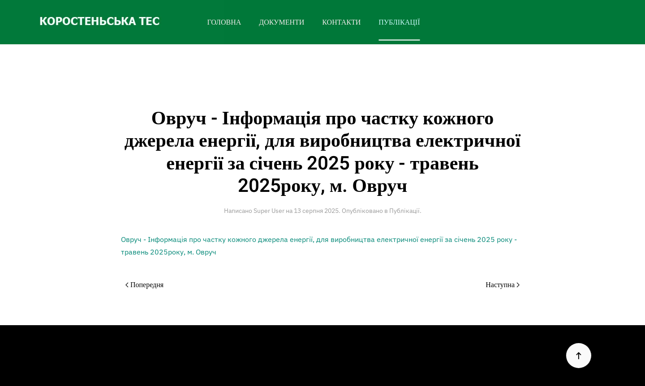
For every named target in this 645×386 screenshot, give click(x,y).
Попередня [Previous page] (144, 285)
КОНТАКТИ (341, 22)
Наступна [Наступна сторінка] (503, 285)
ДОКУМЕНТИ (281, 22)
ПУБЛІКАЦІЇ (399, 22)
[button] (577, 355)
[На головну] (112, 22)
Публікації (404, 211)
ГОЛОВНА (224, 22)
